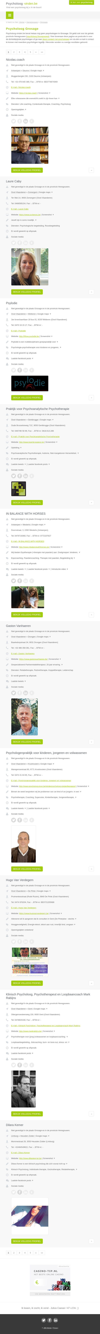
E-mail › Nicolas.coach (20, 87)
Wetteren (32, 314)
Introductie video (60, 569)
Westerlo (26, 524)
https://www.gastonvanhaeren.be (33, 659)
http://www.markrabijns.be (30, 1031)
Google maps (38, 70)
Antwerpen (15, 70)
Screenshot (44, 93)
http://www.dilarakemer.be (30, 1158)
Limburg (14, 1136)
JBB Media (47, 1328)
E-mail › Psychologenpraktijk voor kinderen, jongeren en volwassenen (41, 780)
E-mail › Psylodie (18, 331)
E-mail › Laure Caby (19, 209)
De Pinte (31, 891)
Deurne (26, 70)
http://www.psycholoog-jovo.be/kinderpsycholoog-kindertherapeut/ (47, 786)
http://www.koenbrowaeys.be (31, 442)
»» (42, 52)
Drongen (31, 637)
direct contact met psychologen (55, 39)
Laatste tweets (18, 464)
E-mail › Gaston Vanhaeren (23, 653)
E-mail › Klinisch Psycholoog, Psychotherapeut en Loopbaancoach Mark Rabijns (45, 1026)
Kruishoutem (33, 764)
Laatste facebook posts (22, 358)
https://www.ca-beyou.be (29, 215)
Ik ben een (81, 2)
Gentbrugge (33, 420)
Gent (30, 1009)
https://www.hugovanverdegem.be (33, 913)
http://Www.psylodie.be (29, 336)
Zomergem (32, 192)
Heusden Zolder (27, 1136)
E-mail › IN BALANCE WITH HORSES (27, 541)
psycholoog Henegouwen (38, 36)
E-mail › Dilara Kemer (20, 1153)
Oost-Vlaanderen (18, 192)
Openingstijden (19, 109)
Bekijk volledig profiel (27, 170)
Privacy (55, 1328)
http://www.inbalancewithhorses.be (34, 547)
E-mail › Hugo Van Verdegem (23, 908)
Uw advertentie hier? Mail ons (50, 1294)
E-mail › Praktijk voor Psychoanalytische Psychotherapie (35, 436)
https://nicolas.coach (28, 93)
